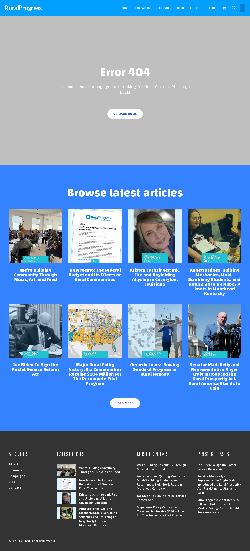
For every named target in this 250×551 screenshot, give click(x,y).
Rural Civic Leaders (152, 354)
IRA (95, 260)
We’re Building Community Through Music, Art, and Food (35, 275)
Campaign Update (31, 259)
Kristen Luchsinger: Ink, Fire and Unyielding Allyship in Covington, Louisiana (155, 277)
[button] (233, 7)
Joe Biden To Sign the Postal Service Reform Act (35, 369)
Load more (124, 403)
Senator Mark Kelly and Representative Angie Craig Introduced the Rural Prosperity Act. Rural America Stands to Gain (214, 376)
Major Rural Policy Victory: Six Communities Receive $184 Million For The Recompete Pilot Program (95, 374)
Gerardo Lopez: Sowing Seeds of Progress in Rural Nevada (154, 369)
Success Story (90, 354)
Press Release (210, 354)
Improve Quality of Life (152, 258)
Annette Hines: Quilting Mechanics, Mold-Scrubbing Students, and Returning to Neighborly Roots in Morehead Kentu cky (214, 282)
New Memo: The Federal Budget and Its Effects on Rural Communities (95, 275)
